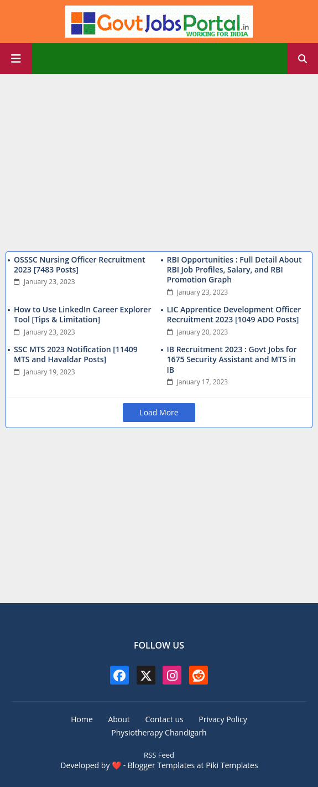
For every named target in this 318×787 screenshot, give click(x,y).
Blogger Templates (161, 765)
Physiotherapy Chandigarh (158, 732)
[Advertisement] (159, 160)
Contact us (164, 719)
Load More (158, 412)
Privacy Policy (223, 719)
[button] (302, 58)
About (118, 719)
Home (82, 719)
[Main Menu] (16, 58)
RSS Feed (159, 755)
